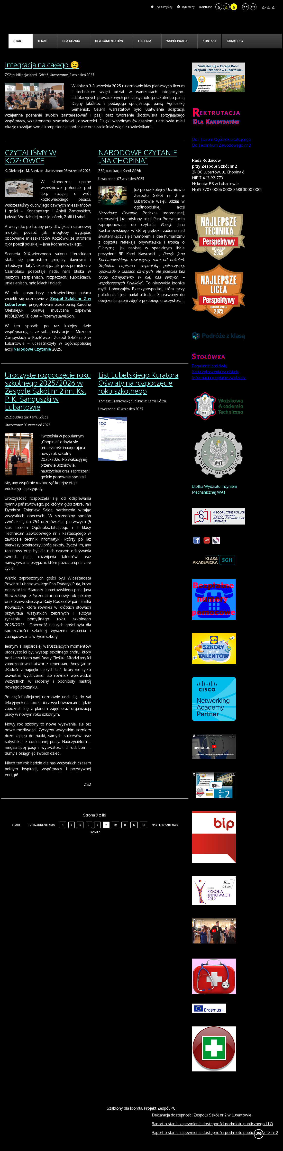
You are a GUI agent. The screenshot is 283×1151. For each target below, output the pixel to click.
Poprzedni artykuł (41, 824)
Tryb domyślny (156, 6)
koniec (95, 832)
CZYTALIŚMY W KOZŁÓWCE (30, 156)
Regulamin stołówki (209, 365)
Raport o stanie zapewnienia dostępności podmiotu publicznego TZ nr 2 (215, 1132)
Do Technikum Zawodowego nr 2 (221, 145)
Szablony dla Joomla (124, 1108)
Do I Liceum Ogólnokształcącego (221, 139)
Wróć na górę (259, 1134)
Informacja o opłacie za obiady (219, 377)
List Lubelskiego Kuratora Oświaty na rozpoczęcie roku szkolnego (138, 382)
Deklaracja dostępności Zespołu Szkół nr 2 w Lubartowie (201, 1115)
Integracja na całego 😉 (42, 64)
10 (115, 824)
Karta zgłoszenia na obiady (215, 371)
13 (143, 824)
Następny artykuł (165, 824)
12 (134, 824)
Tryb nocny (183, 6)
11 (125, 824)
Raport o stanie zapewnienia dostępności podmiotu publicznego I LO (212, 1123)
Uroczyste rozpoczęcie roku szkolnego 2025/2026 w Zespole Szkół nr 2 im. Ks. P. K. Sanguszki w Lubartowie (48, 390)
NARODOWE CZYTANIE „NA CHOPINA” (137, 156)
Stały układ (245, 6)
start (16, 824)
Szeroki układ (253, 6)
